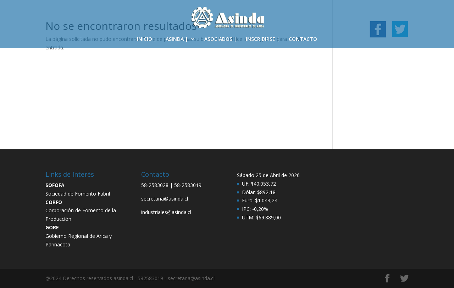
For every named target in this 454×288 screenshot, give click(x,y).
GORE (52, 227)
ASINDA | (177, 39)
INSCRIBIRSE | (262, 39)
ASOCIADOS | (220, 39)
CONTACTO (303, 39)
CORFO (53, 202)
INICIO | (146, 39)
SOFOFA (55, 185)
